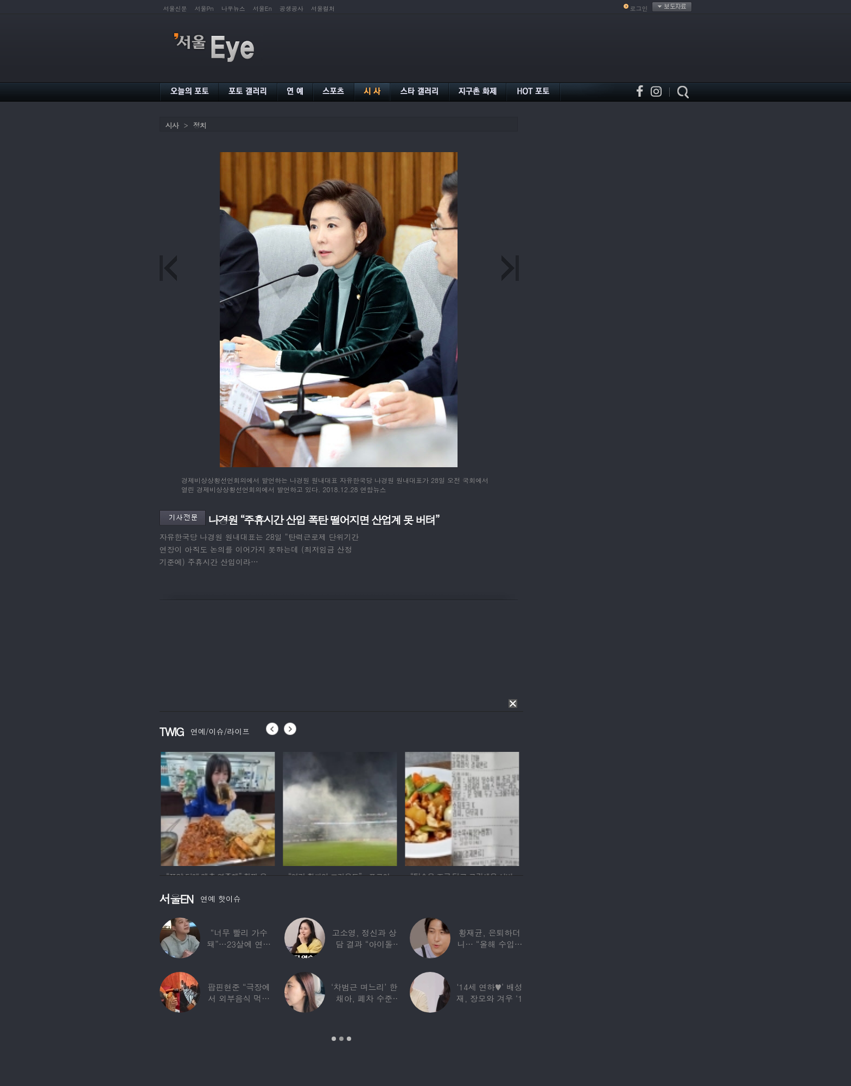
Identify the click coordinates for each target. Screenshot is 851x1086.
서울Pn (204, 8)
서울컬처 (323, 8)
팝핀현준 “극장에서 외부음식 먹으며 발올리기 (238, 998)
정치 (199, 125)
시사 (172, 125)
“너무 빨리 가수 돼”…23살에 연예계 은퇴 (239, 944)
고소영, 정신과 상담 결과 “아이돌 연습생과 (364, 944)
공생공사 (291, 8)
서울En (262, 8)
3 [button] (349, 1039)
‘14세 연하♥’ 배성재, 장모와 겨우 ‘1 (489, 992)
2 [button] (341, 1039)
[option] (240, 807)
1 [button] (334, 1039)
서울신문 (175, 8)
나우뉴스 (233, 8)
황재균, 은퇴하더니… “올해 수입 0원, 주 (489, 944)
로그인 (639, 8)
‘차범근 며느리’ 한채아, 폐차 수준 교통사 (364, 998)
